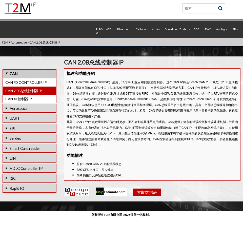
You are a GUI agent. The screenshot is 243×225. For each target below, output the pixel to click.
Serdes (15, 138)
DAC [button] (208, 29)
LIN (13, 158)
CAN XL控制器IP (18, 99)
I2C (13, 178)
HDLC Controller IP (26, 168)
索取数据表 (146, 201)
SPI (12, 128)
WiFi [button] (109, 29)
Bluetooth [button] (123, 29)
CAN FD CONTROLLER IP (26, 82)
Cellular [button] (141, 29)
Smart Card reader (25, 148)
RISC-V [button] (99, 31)
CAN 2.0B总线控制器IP (23, 91)
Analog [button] (220, 29)
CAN (13, 73)
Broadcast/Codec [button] (176, 29)
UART (15, 118)
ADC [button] (196, 29)
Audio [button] (155, 29)
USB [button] (233, 29)
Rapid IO (17, 188)
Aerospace (19, 108)
